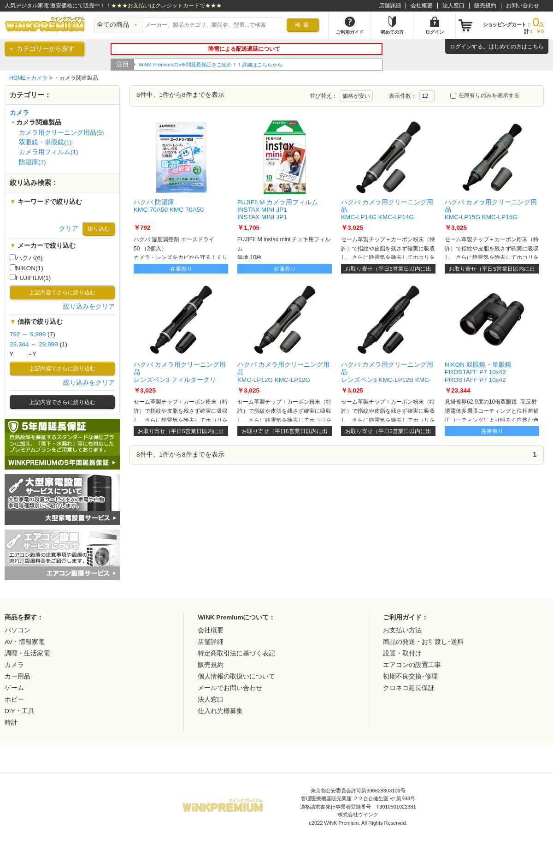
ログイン (461, 46)
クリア (68, 228)
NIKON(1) (26, 268)
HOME (17, 78)
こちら (535, 46)
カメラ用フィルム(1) (48, 152)
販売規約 (485, 5)
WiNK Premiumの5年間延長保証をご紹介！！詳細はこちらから (210, 64)
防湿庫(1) (32, 162)
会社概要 (422, 5)
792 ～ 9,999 (28, 334)
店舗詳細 (390, 5)
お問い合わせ (522, 5)
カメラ (39, 78)
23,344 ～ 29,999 (34, 344)
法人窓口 (453, 5)
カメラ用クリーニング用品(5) (61, 132)
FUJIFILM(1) (30, 277)
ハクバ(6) (26, 258)
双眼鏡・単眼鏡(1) (45, 142)
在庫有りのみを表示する (484, 95)
